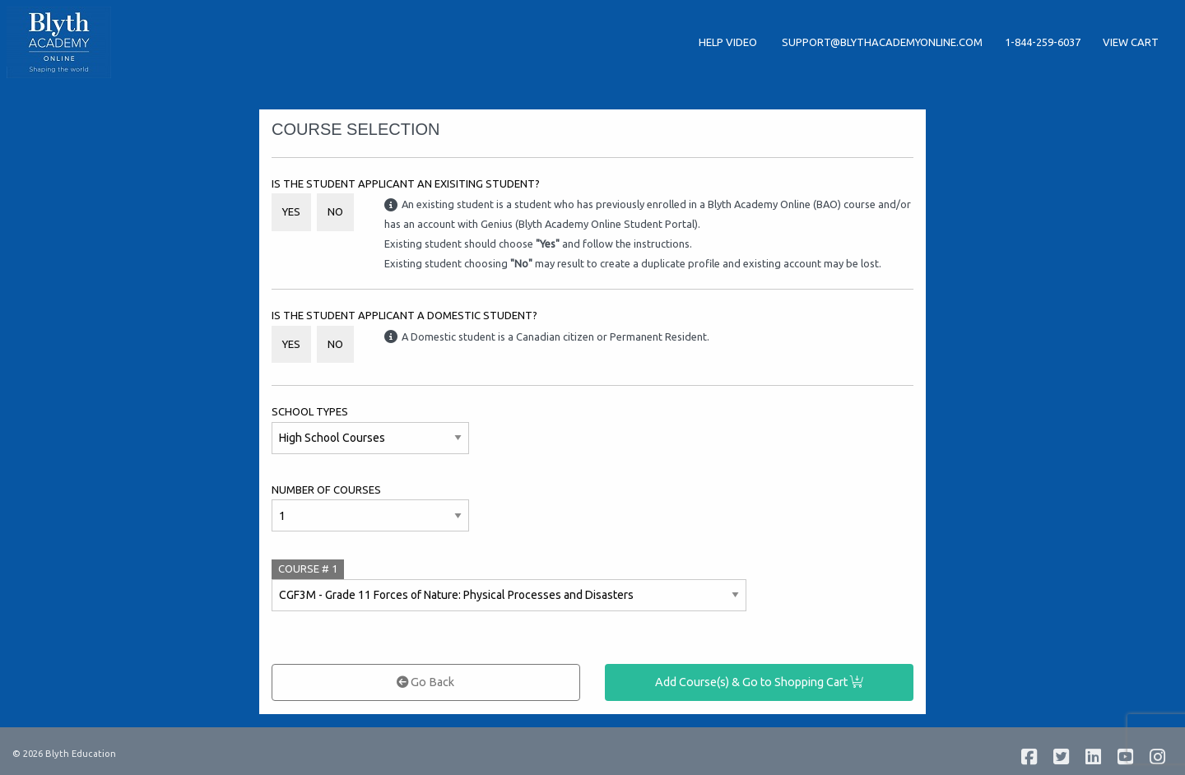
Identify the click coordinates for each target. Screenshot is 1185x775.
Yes (291, 211)
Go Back (425, 682)
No (335, 211)
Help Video (729, 42)
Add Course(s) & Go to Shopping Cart (759, 682)
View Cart (1131, 42)
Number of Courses (326, 489)
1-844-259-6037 (1042, 42)
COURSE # (307, 568)
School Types (310, 411)
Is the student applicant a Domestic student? (404, 315)
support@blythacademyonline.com (882, 42)
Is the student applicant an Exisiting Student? (406, 183)
